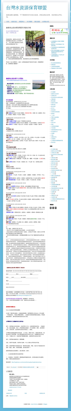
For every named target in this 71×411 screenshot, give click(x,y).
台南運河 (53, 138)
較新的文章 (9, 393)
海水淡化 (53, 142)
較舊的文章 (42, 393)
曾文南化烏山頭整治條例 (57, 97)
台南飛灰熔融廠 (55, 126)
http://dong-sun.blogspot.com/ (24, 295)
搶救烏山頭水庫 (30, 367)
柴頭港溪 (53, 110)
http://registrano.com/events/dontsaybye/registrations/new (26, 362)
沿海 (52, 135)
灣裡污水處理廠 (55, 117)
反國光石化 (53, 137)
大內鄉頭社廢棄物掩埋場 (57, 140)
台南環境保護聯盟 (55, 66)
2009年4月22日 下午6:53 (15, 387)
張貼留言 (10, 390)
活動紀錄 (25, 367)
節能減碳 (53, 119)
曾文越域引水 (54, 131)
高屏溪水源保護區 (55, 111)
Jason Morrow (34, 404)
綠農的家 (53, 64)
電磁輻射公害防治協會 (56, 68)
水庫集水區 (45, 21)
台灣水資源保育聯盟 (26, 7)
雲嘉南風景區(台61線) (56, 129)
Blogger (45, 404)
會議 (52, 124)
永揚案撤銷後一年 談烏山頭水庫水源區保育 (57, 55)
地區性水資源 (54, 102)
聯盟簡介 (22, 21)
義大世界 (53, 106)
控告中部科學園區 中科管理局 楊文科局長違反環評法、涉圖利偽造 (57, 52)
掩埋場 (52, 113)
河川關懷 (29, 21)
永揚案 (52, 133)
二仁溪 (52, 115)
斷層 (52, 120)
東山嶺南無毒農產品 (56, 63)
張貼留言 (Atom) (13, 395)
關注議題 (37, 21)
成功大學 (53, 122)
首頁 (7, 21)
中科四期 (53, 128)
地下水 (52, 108)
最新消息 (14, 21)
